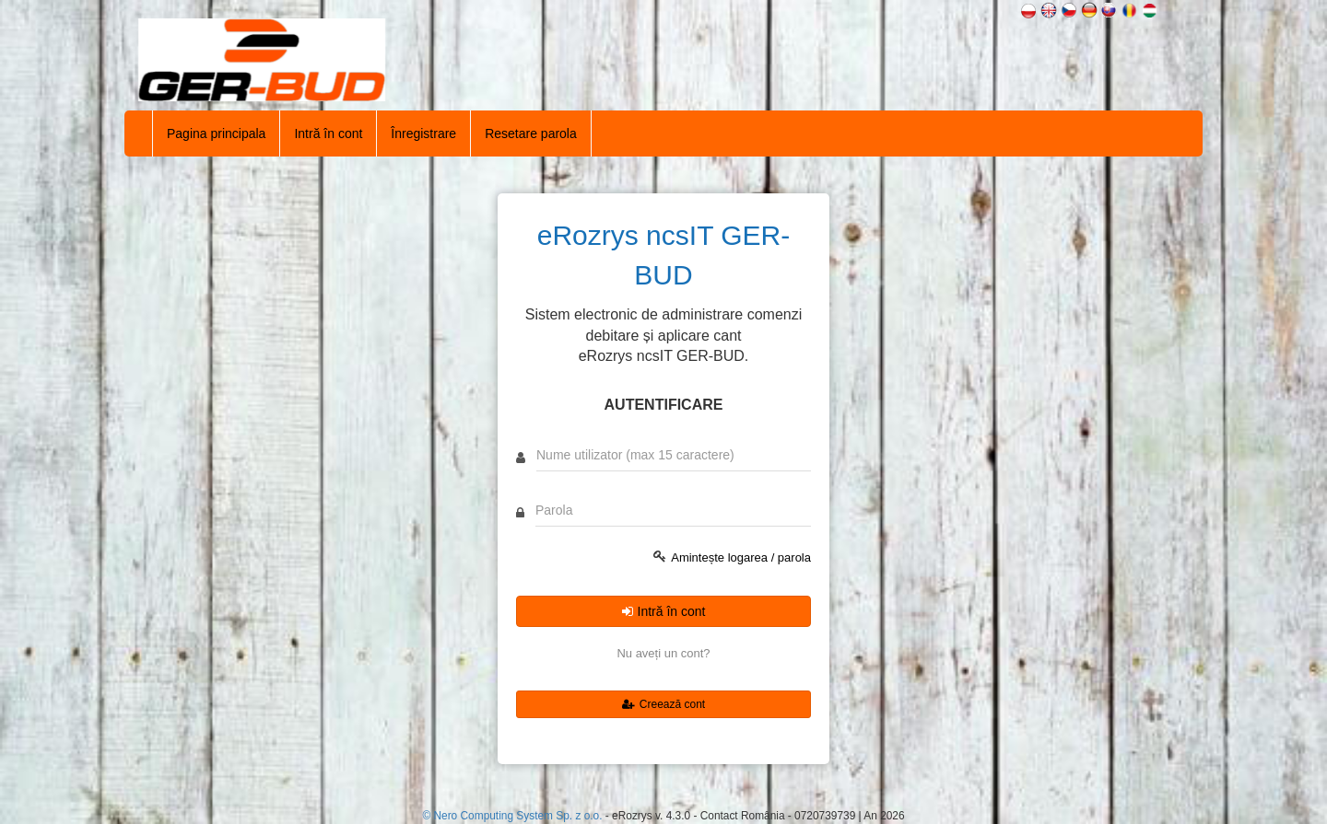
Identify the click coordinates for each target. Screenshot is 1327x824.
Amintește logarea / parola (741, 557)
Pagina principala (216, 133)
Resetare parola (531, 133)
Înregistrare (423, 133)
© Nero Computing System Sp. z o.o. (513, 815)
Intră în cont (328, 133)
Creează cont (663, 704)
